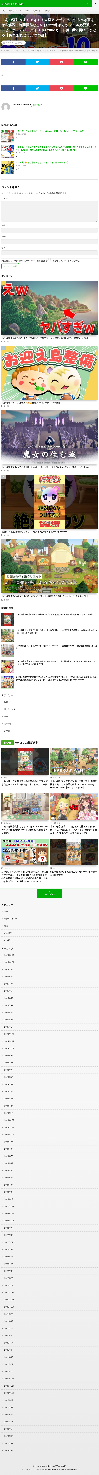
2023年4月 (9, 1177)
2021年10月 (9, 1307)
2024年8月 (9, 1063)
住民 (27, 11)
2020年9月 (9, 1400)
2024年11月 (9, 1041)
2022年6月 (9, 1249)
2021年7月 (9, 1328)
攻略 (3, 11)
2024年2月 (9, 1106)
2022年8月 (9, 1235)
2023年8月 (9, 1149)
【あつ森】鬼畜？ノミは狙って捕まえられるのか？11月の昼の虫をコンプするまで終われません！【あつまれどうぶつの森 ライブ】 (73, 829)
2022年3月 (9, 1271)
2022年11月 (9, 1213)
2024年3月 (9, 1099)
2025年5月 (9, 998)
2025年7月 (9, 984)
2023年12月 (9, 1120)
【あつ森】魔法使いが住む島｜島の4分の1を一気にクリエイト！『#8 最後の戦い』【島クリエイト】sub (45, 467)
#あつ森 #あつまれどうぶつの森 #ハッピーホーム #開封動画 (73, 873)
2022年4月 (9, 1264)
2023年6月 (9, 1163)
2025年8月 (9, 976)
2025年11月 (9, 955)
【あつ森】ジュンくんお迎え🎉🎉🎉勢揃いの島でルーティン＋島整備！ (31, 402)
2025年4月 (9, 1005)
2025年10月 (9, 962)
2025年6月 (9, 991)
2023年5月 (9, 1170)
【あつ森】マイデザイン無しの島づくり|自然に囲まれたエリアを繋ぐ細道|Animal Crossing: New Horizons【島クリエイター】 (73, 784)
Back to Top (50, 894)
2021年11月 (9, 1300)
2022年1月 (9, 1285)
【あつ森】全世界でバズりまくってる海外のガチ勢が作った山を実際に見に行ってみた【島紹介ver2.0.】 (45, 338)
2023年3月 (9, 1185)
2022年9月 (9, 1228)
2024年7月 (9, 1070)
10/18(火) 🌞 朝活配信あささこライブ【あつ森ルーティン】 (42, 162)
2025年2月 (9, 1019)
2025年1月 (9, 1027)
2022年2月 (9, 1278)
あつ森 (47, 11)
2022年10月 (9, 1221)
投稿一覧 (36, 104)
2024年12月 (9, 1034)
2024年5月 (9, 1084)
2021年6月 (9, 1335)
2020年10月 (9, 1393)
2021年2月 (9, 1364)
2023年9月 (9, 1142)
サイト (4, 248)
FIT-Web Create (49, 1469)
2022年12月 (9, 1206)
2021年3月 (9, 1357)
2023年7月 (9, 1156)
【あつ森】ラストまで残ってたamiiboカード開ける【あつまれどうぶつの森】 (51, 131)
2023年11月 (9, 1127)
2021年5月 (9, 1343)
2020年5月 (9, 1429)
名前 (3, 225)
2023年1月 (9, 1199)
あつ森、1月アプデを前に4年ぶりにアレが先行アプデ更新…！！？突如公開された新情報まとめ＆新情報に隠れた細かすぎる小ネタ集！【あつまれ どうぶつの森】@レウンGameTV (24, 876)
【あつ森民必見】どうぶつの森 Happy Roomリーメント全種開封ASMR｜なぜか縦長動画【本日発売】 (24, 829)
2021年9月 (9, 1314)
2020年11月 (9, 1386)
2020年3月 (9, 1443)
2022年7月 (9, 1242)
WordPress (72, 1469)
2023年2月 (9, 1192)
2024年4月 (9, 1091)
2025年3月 (9, 1012)
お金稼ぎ (36, 11)
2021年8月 (9, 1321)
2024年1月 (9, 1113)
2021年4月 (9, 1350)
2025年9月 (9, 969)
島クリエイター (15, 11)
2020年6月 (9, 1422)
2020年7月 (9, 1414)
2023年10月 (9, 1134)
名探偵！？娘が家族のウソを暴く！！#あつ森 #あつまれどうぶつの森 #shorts (34, 532)
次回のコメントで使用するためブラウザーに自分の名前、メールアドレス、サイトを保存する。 (41, 261)
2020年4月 (9, 1436)
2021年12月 (9, 1292)
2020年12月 (9, 1378)
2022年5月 (9, 1256)
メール (4, 237)
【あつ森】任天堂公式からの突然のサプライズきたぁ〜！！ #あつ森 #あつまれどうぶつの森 (54, 614)
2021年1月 (9, 1371)
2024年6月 (9, 1077)
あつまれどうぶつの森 (57, 1466)
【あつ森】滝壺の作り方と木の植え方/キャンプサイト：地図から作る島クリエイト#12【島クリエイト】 (45, 596)
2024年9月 (9, 1055)
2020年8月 (9, 1407)
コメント (5, 198)
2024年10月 (9, 1048)
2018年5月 (9, 1450)
